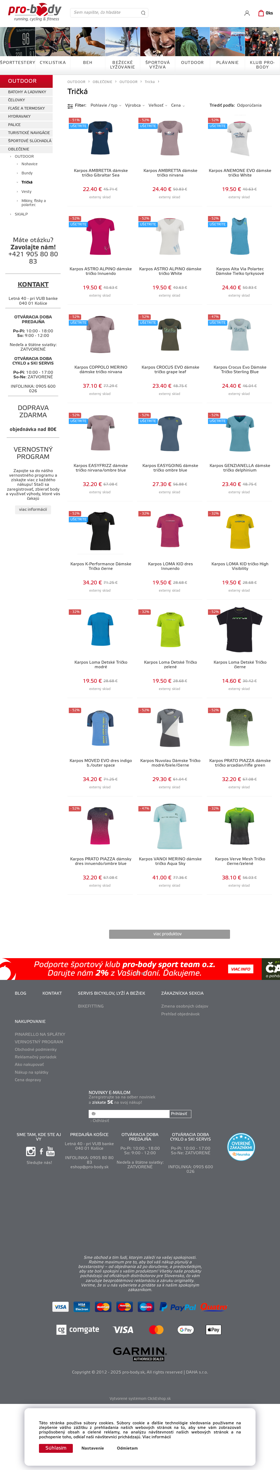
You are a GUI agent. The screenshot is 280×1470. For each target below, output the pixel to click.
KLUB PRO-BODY (262, 65)
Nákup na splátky (31, 1072)
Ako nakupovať (29, 1065)
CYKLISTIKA (53, 63)
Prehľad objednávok (180, 1014)
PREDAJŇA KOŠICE (89, 1135)
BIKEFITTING (91, 1006)
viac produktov (167, 934)
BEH (88, 63)
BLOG (20, 993)
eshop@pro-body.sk (89, 1167)
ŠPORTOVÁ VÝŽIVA (157, 65)
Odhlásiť (101, 1121)
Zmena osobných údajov (184, 1006)
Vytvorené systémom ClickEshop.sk (140, 1399)
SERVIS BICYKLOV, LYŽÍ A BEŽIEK (111, 993)
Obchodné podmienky (36, 1050)
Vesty (26, 192)
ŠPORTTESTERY (17, 63)
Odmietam (127, 1448)
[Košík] (264, 13)
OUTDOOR (192, 63)
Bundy (27, 173)
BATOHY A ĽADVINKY (27, 92)
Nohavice (29, 164)
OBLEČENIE (18, 149)
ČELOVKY (16, 100)
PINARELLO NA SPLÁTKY (40, 1035)
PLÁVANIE (227, 63)
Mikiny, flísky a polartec (33, 203)
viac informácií (33, 510)
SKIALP (21, 214)
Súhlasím (55, 1448)
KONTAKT (52, 993)
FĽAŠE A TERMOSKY (26, 108)
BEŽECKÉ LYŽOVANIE (122, 65)
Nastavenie (92, 1448)
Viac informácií (156, 1437)
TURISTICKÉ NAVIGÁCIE (29, 133)
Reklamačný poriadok (35, 1057)
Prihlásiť (179, 1114)
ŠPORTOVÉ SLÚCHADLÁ (29, 141)
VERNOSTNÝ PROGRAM (39, 1042)
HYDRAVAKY (19, 116)
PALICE (14, 125)
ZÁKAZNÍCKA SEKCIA (182, 993)
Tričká (27, 182)
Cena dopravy (28, 1080)
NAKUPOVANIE (30, 1022)
